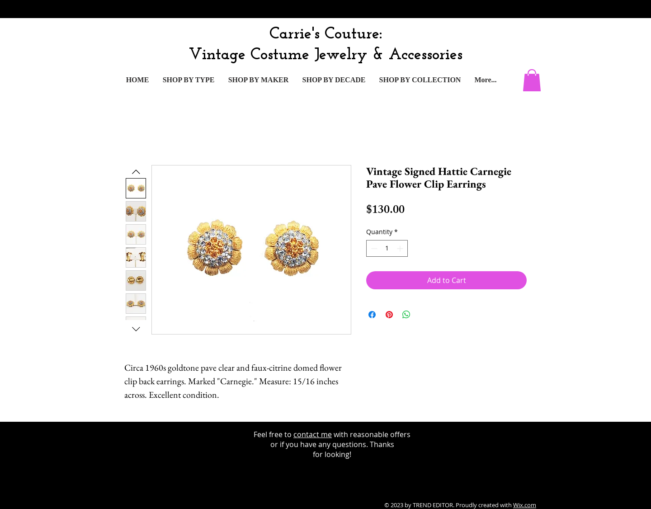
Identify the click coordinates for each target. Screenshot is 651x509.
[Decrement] (373, 248)
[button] (532, 80)
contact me (312, 434)
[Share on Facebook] (372, 314)
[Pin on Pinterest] (389, 314)
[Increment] (400, 248)
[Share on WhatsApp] (406, 314)
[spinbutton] (387, 248)
